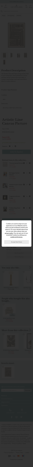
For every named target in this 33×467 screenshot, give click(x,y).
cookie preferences (16, 237)
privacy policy (9, 233)
